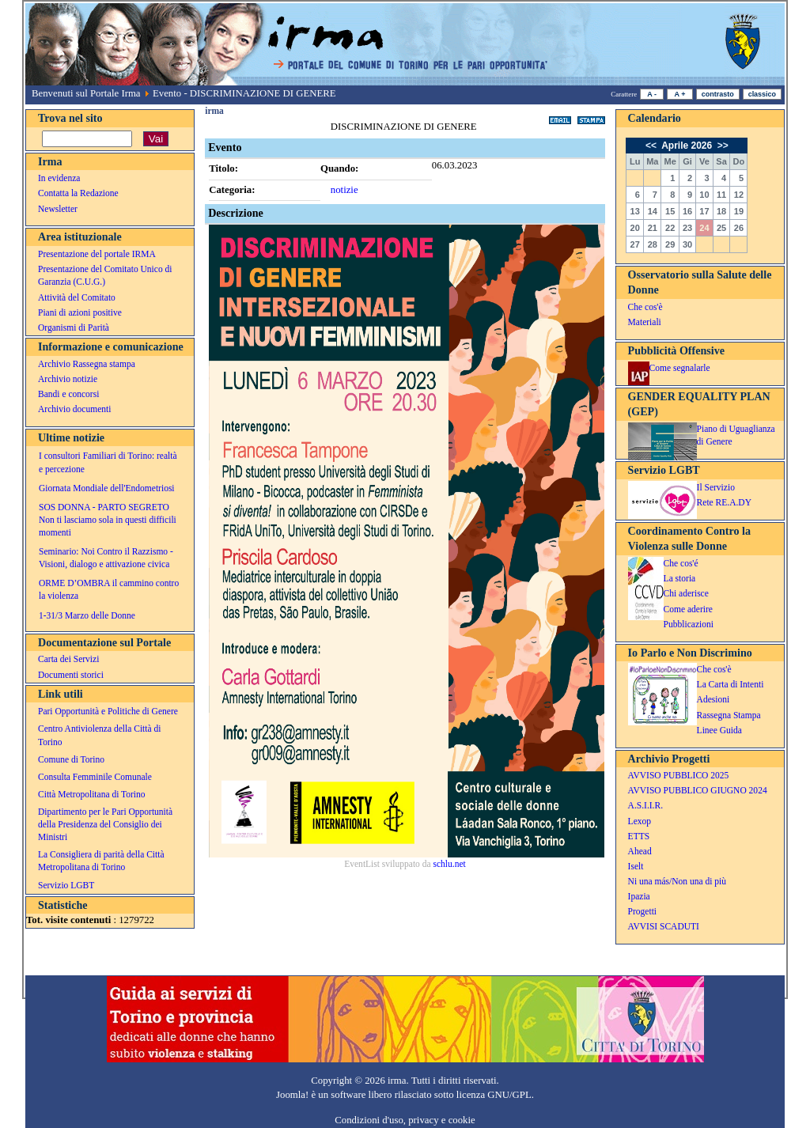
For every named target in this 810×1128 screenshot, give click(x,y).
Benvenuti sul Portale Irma (86, 93)
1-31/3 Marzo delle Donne (87, 615)
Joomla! (292, 1094)
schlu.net (449, 864)
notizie (344, 189)
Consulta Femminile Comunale (95, 777)
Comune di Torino (71, 759)
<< (652, 145)
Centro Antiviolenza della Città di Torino (99, 735)
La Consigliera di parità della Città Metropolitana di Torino (101, 861)
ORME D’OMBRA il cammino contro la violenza (109, 589)
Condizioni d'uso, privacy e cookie (405, 1120)
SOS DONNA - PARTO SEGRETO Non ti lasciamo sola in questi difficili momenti (107, 519)
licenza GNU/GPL (494, 1094)
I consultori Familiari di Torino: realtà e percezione (108, 462)
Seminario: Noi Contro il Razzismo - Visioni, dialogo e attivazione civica (106, 558)
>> (722, 145)
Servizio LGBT (66, 885)
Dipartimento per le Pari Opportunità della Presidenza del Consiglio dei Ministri (105, 824)
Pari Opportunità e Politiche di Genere (108, 711)
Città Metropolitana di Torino (92, 794)
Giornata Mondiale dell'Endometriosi (107, 488)
